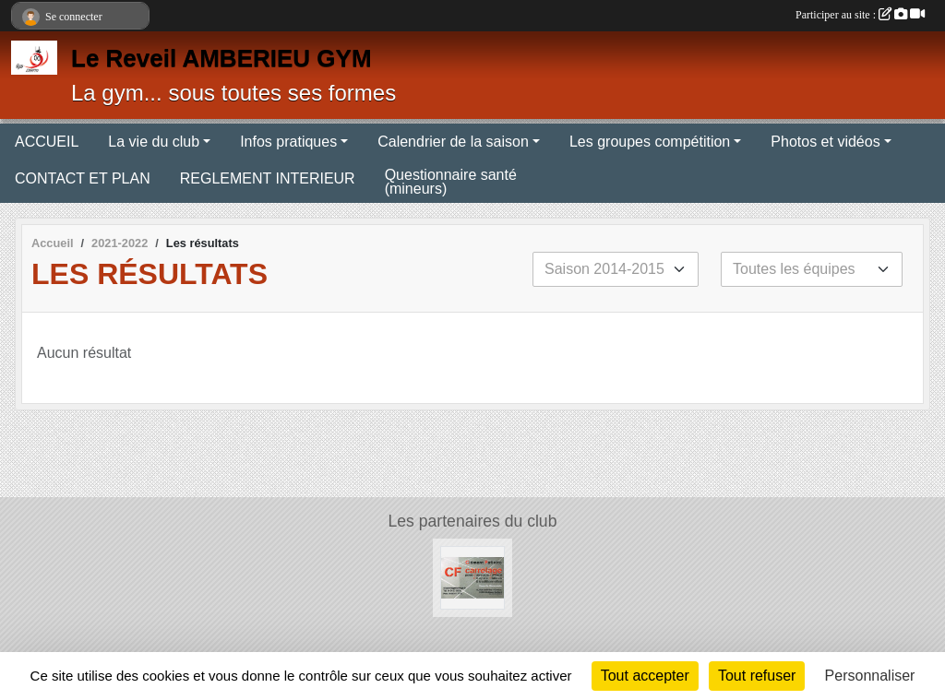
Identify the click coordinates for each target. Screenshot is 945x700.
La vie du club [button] (153, 141)
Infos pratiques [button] (288, 141)
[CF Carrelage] (472, 577)
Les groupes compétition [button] (649, 141)
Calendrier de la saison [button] (453, 141)
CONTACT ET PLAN (82, 178)
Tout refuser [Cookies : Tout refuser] (756, 675)
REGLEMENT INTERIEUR (267, 178)
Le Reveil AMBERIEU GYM (221, 58)
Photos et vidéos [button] (825, 141)
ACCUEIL (46, 141)
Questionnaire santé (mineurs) (451, 181)
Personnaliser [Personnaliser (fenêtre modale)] (870, 675)
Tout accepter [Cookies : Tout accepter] (645, 675)
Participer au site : (860, 14)
